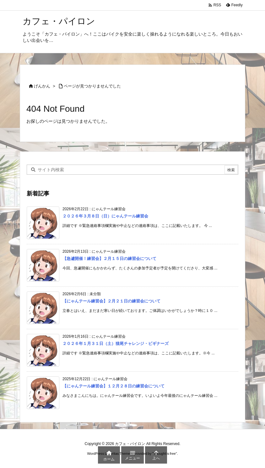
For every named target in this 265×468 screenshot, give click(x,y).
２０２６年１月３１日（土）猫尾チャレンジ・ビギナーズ (115, 343)
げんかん (42, 86)
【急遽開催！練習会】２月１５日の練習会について (109, 259)
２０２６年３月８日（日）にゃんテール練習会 (105, 216)
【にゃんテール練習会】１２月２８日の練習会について (113, 386)
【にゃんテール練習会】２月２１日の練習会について (111, 301)
